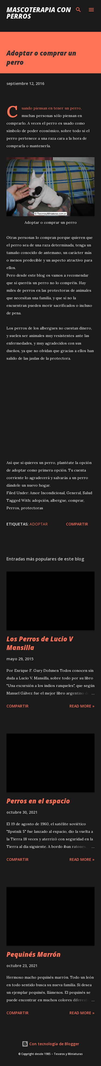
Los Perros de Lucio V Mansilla (39, 643)
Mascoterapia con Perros (38, 12)
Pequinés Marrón (33, 954)
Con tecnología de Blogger (50, 1043)
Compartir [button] (77, 524)
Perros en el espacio (38, 800)
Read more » (82, 706)
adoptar (39, 524)
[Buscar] (78, 9)
